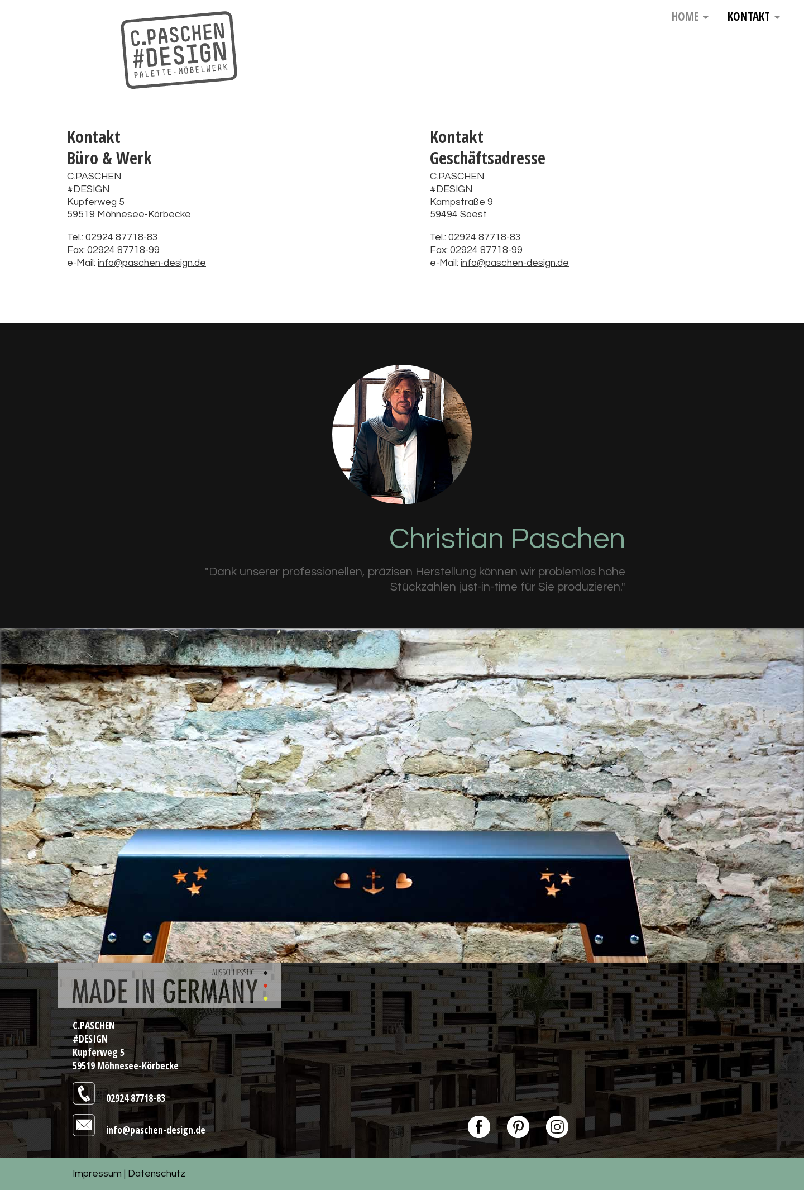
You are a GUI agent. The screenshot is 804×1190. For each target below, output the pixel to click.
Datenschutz (156, 1174)
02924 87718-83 (135, 1098)
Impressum (97, 1174)
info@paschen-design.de (152, 263)
